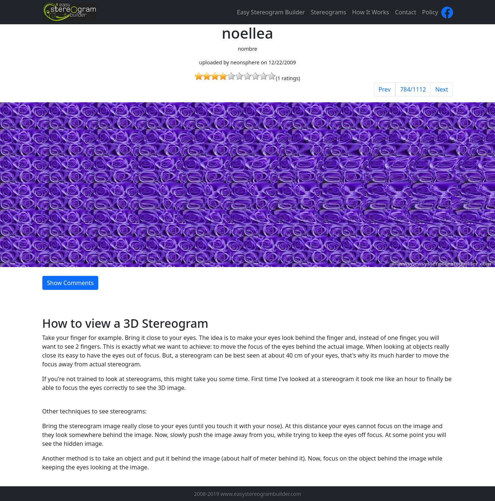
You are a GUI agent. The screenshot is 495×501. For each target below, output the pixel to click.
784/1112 (413, 89)
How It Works (370, 12)
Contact (405, 12)
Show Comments (70, 283)
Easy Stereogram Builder (271, 12)
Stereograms (328, 12)
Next (441, 89)
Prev (385, 89)
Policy (430, 12)
